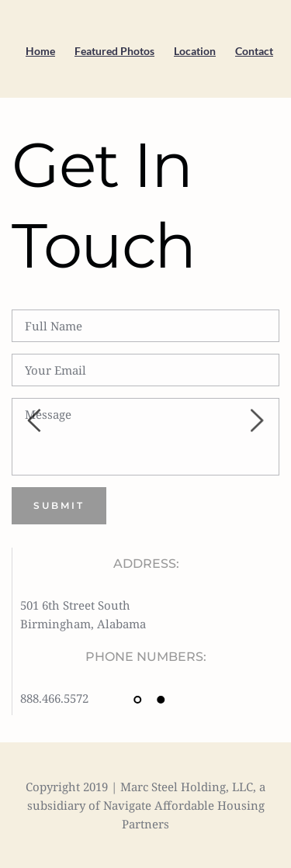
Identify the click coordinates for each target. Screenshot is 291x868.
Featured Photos (114, 50)
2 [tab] (161, 700)
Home (40, 50)
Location (195, 50)
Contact (254, 50)
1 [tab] (138, 700)
